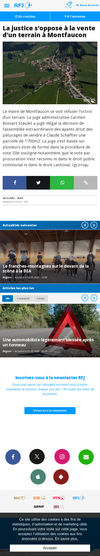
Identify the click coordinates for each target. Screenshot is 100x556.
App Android (61, 476)
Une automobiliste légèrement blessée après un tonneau (48, 342)
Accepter (50, 548)
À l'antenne (75, 16)
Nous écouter (89, 5)
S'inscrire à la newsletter (50, 410)
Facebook (13, 456)
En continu (25, 16)
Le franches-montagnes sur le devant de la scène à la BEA (46, 268)
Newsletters (86, 456)
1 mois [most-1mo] (41, 298)
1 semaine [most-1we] (23, 298)
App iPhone (38, 476)
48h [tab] (8, 298)
